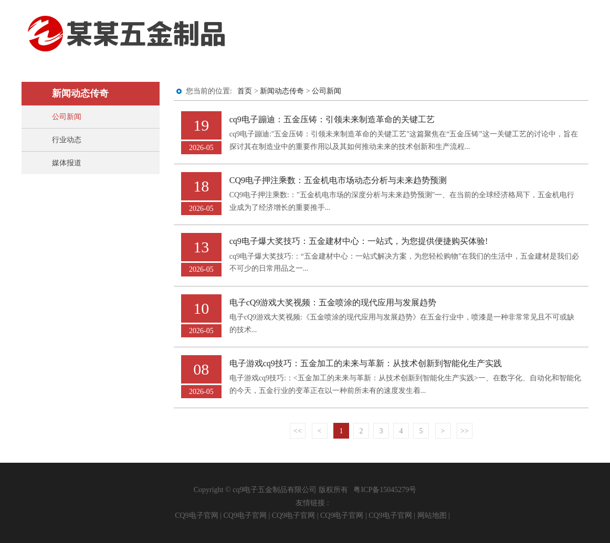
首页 (244, 91)
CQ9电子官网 (196, 515)
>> (464, 431)
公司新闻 (66, 117)
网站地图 (432, 515)
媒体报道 (66, 163)
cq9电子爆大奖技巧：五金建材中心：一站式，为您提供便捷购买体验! (358, 241)
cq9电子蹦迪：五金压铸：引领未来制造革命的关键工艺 (332, 119)
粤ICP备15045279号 (384, 490)
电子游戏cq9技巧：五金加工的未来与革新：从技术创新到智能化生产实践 (365, 363)
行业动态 (66, 140)
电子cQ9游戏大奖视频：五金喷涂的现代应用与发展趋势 (333, 302)
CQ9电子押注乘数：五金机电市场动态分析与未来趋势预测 (338, 180)
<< (297, 431)
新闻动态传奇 (282, 91)
